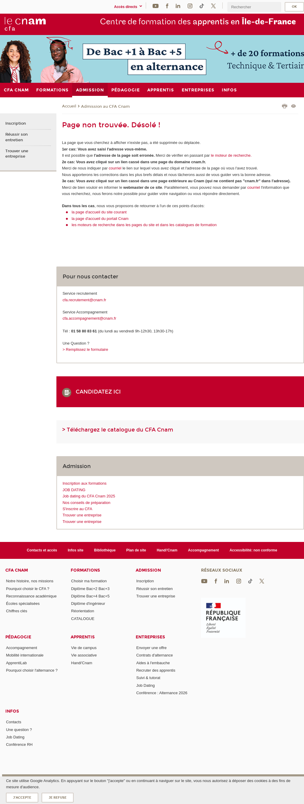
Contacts (13, 722)
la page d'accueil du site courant (99, 212)
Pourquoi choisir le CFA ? (27, 588)
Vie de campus (84, 648)
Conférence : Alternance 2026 (161, 693)
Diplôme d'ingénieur (88, 603)
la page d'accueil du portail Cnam (100, 218)
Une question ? (19, 729)
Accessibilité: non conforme (253, 550)
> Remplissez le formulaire (85, 349)
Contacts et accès (42, 550)
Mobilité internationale (24, 655)
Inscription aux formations (85, 483)
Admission (148, 570)
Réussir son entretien (16, 137)
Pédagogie (18, 637)
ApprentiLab (16, 663)
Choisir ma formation (89, 581)
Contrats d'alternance (154, 655)
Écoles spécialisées (22, 603)
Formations (85, 570)
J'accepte (22, 798)
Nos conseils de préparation (86, 502)
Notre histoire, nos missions (29, 581)
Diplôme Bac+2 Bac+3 (90, 588)
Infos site (75, 550)
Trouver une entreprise (82, 515)
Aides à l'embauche (153, 663)
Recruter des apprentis (155, 670)
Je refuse (57, 798)
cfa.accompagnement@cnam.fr (89, 318)
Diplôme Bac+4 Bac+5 (90, 596)
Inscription (15, 123)
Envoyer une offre (151, 648)
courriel (115, 168)
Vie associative (84, 655)
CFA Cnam (16, 570)
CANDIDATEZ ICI (100, 391)
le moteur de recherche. (231, 155)
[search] (254, 7)
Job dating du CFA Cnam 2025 (89, 496)
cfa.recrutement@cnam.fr (84, 300)
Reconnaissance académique (31, 596)
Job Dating (145, 685)
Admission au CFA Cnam (105, 106)
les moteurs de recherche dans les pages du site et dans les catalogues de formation (144, 225)
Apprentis (83, 637)
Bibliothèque (105, 550)
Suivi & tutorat (148, 677)
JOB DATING (74, 490)
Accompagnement (203, 550)
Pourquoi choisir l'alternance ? (32, 670)
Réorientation (82, 611)
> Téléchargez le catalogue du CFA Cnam (117, 429)
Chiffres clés (16, 611)
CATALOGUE (82, 618)
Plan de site (136, 550)
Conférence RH (19, 744)
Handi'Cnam (167, 550)
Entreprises (150, 637)
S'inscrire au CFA (77, 509)
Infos (12, 711)
